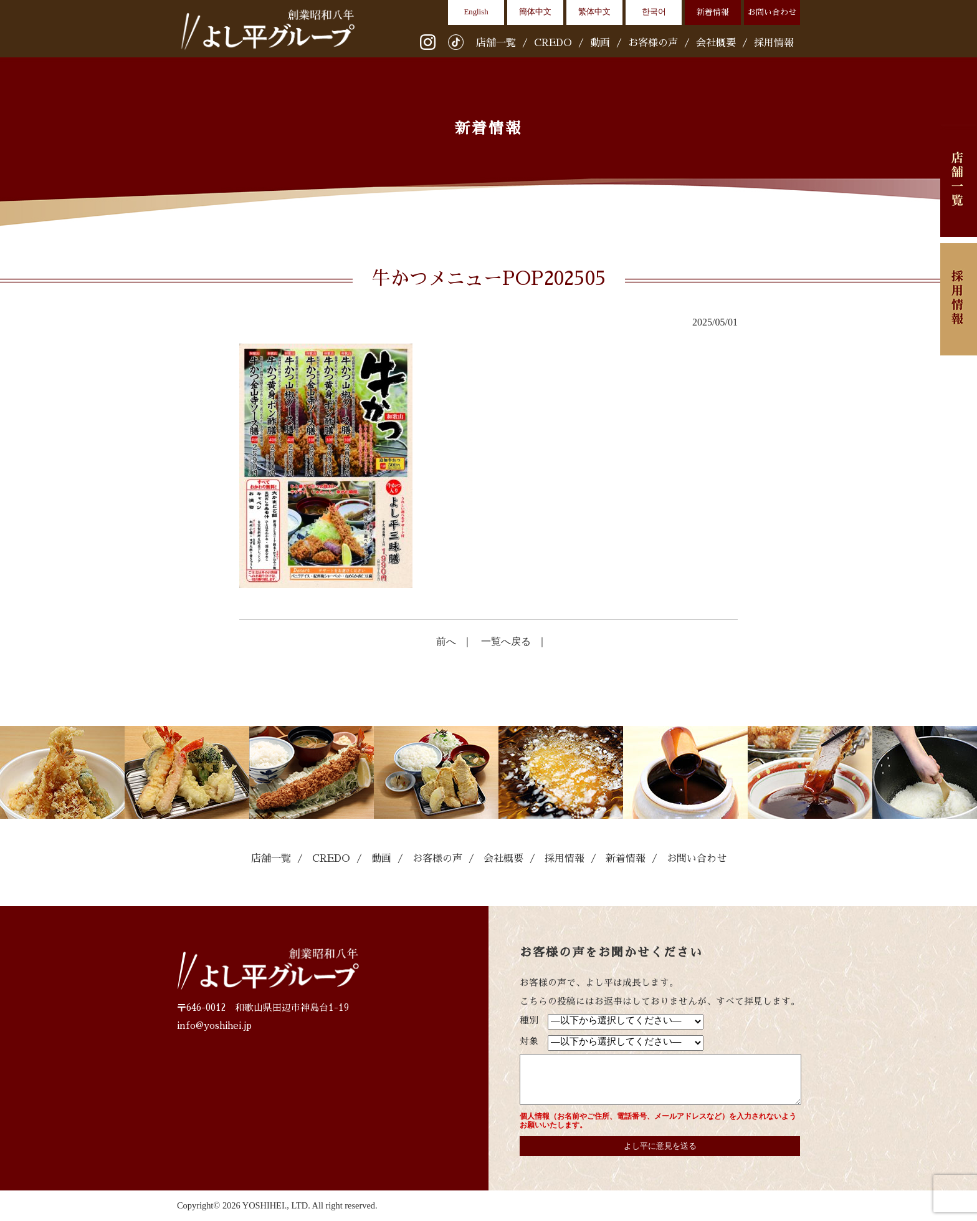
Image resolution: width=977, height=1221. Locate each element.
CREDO (553, 43)
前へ (446, 641)
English (476, 11)
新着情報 (713, 12)
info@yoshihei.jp (214, 1025)
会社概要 (716, 43)
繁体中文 (594, 11)
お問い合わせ (772, 12)
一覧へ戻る (506, 641)
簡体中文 (535, 11)
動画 (600, 43)
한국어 (654, 11)
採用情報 (774, 43)
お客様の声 (653, 43)
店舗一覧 (496, 43)
